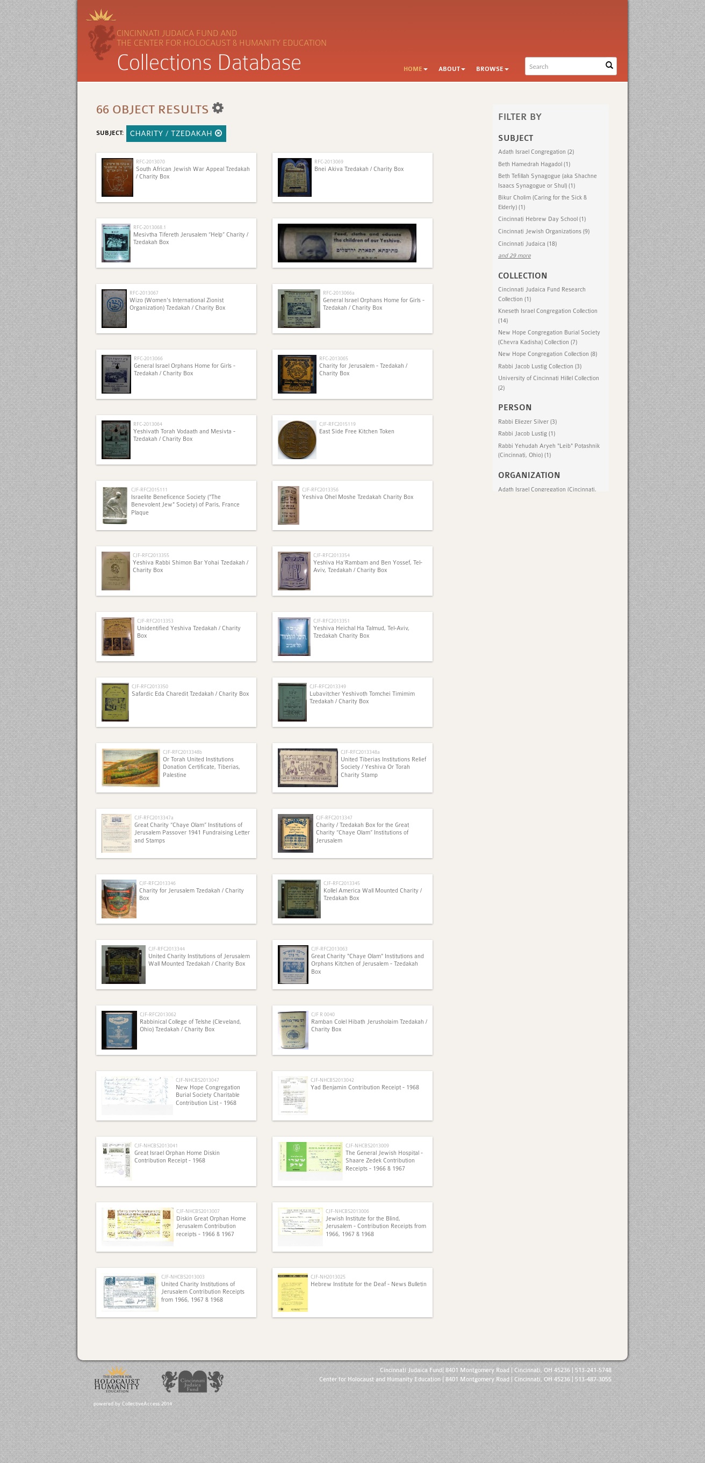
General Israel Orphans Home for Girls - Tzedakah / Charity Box (374, 304)
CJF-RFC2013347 (334, 817)
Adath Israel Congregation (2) (536, 151)
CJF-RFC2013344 (166, 949)
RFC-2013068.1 (149, 227)
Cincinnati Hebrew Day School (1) (542, 219)
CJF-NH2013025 (328, 1277)
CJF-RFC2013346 (157, 883)
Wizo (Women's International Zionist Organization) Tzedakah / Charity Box (177, 304)
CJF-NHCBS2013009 (367, 1145)
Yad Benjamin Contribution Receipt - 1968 (365, 1087)
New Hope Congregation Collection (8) (547, 354)
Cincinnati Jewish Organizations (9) (543, 231)
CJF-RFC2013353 (155, 621)
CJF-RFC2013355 (151, 555)
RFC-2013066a (339, 293)
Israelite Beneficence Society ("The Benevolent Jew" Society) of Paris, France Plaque (185, 505)
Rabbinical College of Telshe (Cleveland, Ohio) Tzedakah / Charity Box (190, 1025)
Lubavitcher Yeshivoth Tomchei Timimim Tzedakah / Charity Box (362, 697)
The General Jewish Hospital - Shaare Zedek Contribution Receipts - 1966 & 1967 (384, 1161)
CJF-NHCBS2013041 (156, 1145)
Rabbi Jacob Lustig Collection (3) (539, 366)
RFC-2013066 (148, 358)
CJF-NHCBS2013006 (347, 1211)
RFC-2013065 (333, 358)
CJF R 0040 (323, 1014)
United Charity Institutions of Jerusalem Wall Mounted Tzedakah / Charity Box (199, 960)
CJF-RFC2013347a (154, 817)
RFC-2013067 (144, 293)
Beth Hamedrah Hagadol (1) (534, 164)
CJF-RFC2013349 (328, 686)
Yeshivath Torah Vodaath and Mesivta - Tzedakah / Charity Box (184, 435)
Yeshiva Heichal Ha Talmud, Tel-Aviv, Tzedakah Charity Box (361, 632)
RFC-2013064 (147, 424)
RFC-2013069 (328, 162)
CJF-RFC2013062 (158, 1014)
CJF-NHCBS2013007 (198, 1211)
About (451, 69)
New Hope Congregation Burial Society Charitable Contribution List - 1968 (208, 1095)
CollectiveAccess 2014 (147, 1404)
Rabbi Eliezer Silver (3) (527, 421)
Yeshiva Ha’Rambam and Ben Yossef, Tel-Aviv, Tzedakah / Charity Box (367, 566)
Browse (492, 69)
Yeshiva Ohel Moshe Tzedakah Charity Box (357, 497)
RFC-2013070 (150, 162)
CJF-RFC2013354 (331, 555)
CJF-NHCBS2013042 (332, 1080)
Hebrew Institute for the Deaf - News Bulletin (369, 1284)
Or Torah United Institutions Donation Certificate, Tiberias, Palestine (201, 767)
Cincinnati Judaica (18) (527, 243)
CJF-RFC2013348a (360, 752)
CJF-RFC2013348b (182, 752)
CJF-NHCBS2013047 (197, 1080)
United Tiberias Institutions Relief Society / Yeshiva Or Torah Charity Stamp (383, 767)
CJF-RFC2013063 (329, 949)
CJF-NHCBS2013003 (183, 1277)
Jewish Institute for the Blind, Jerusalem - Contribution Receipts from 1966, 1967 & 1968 (376, 1226)
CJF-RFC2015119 (337, 424)
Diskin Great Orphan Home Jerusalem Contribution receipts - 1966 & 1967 (211, 1226)
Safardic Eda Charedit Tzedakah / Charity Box (190, 693)
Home (416, 69)
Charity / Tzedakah (176, 133)
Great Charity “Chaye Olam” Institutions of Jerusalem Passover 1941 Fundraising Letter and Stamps (192, 833)
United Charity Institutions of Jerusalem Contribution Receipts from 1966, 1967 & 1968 (202, 1292)
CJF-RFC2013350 (150, 686)
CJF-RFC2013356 (320, 490)
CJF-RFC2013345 (341, 883)
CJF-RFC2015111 (149, 490)
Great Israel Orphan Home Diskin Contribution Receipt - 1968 (177, 1157)
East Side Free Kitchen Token (356, 431)
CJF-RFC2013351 (331, 621)
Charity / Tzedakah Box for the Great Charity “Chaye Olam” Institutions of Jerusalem (362, 833)
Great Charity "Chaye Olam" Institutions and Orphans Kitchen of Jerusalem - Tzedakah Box (367, 964)
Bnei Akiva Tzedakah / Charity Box (359, 169)
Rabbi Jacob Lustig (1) (526, 433)
